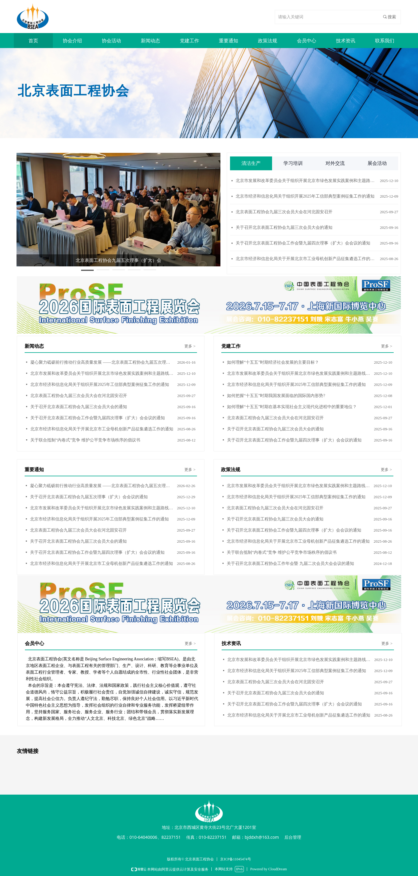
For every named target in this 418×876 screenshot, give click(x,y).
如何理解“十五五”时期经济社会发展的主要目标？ (273, 362)
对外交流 (335, 163)
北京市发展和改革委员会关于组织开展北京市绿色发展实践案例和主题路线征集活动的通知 (306, 181)
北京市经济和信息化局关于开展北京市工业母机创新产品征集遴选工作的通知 (306, 259)
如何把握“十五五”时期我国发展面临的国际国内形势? (276, 395)
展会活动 (377, 163)
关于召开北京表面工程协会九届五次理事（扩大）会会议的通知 (89, 497)
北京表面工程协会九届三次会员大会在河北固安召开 (284, 212)
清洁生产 (251, 163)
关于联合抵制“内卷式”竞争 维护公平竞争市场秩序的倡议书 (85, 440)
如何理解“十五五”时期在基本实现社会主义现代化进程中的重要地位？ (292, 407)
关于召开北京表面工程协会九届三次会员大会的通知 (284, 228)
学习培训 (293, 163)
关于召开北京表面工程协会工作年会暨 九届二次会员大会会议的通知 (290, 563)
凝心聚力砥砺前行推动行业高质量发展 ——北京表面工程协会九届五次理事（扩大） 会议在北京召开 (102, 362)
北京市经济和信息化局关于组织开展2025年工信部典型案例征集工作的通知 (305, 196)
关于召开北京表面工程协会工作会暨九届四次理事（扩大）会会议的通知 (303, 243)
